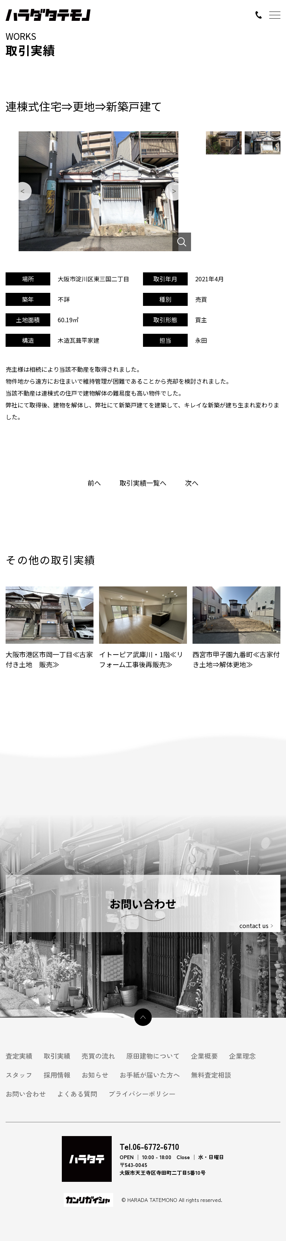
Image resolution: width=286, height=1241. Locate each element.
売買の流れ (98, 1056)
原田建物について (153, 1056)
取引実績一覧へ (143, 482)
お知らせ (95, 1075)
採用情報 (57, 1075)
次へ (191, 482)
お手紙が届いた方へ (150, 1075)
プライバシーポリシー (141, 1094)
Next (174, 191)
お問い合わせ (26, 1094)
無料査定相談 (211, 1075)
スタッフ (19, 1075)
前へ (94, 482)
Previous (22, 191)
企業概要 (204, 1056)
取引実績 (57, 1056)
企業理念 (242, 1056)
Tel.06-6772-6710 (149, 1146)
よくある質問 (77, 1094)
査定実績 (19, 1056)
